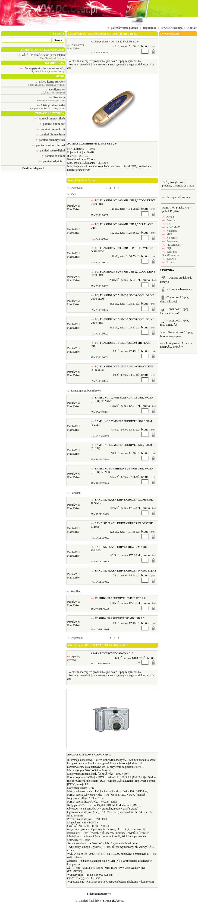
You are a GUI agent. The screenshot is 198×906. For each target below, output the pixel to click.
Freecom (169, 220)
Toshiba (73, 591)
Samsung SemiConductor (83, 390)
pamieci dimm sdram (50, 134)
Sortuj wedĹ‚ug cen (176, 197)
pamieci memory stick (50, 139)
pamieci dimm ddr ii (51, 129)
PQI (70, 193)
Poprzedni (75, 187)
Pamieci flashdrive (88, 900)
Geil (166, 223)
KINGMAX (171, 227)
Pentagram (170, 241)
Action (168, 216)
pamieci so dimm (53, 155)
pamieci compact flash (49, 118)
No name (169, 237)
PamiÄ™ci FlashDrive (75, 46)
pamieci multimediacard (48, 145)
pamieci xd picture (52, 161)
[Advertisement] (178, 107)
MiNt (167, 234)
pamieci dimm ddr (52, 123)
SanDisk (73, 493)
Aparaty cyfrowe (73, 658)
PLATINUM (171, 244)
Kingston (169, 230)
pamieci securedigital (50, 150)
